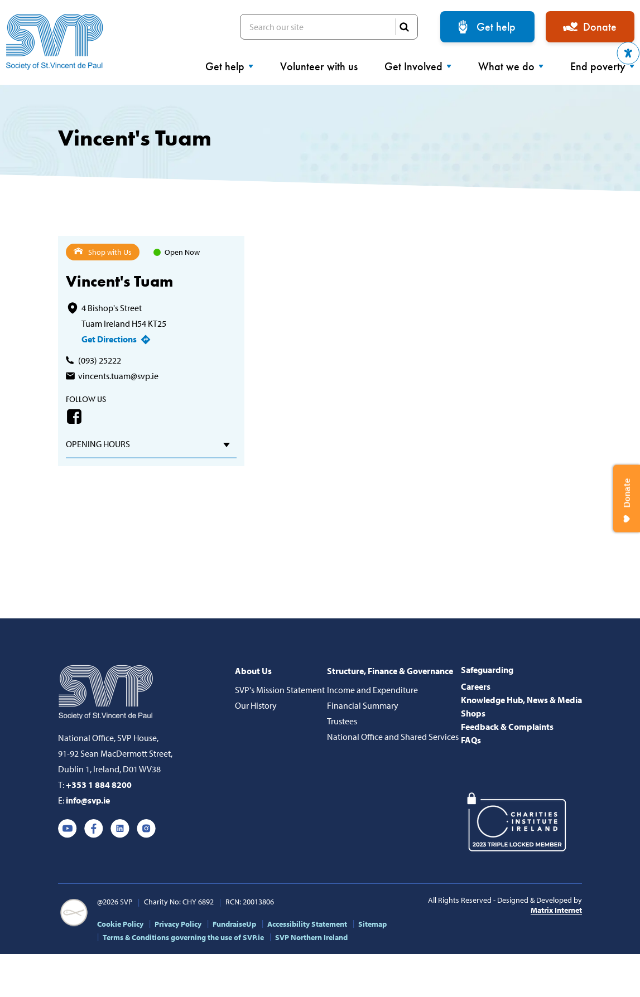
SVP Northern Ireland (311, 937)
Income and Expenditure (372, 689)
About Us (253, 670)
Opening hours (98, 443)
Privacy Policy (178, 924)
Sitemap (372, 924)
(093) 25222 (99, 360)
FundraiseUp (234, 924)
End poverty (602, 66)
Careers (475, 686)
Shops (473, 713)
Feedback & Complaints (507, 726)
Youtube (67, 828)
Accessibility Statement (307, 924)
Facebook (74, 416)
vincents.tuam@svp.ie (118, 375)
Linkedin (119, 828)
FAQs (471, 740)
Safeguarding (487, 669)
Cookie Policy (120, 924)
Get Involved (417, 66)
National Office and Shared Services (393, 736)
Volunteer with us (319, 66)
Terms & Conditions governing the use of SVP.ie (183, 937)
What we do (510, 66)
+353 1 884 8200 (99, 784)
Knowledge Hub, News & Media (521, 699)
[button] (628, 53)
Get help (496, 27)
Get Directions (109, 339)
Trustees (342, 721)
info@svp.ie (88, 800)
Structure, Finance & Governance (390, 670)
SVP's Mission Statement (280, 689)
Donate (600, 27)
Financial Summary (362, 705)
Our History (256, 705)
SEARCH (404, 26)
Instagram (146, 828)
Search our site (329, 27)
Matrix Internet (556, 910)
